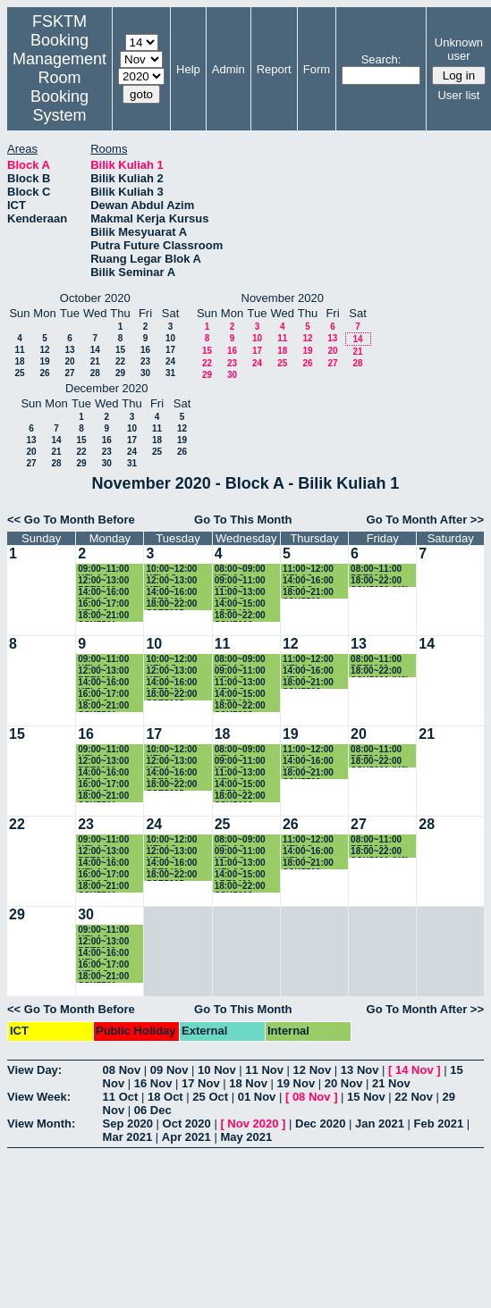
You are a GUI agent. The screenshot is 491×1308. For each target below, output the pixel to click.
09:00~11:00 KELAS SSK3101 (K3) (244, 581)
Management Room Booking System (59, 87)
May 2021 (246, 1137)
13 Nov (360, 1070)
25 (19, 373)
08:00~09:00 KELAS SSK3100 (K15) (246, 569)
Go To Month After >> (425, 519)
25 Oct (210, 1096)
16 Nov (153, 1083)
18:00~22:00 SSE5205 (171, 604)
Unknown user (459, 49)
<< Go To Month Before (71, 519)
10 (170, 338)
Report (274, 69)
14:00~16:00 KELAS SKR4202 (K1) (312, 581)
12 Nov (312, 1070)
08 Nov (122, 1070)
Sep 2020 (128, 1123)
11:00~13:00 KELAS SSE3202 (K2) (243, 593)
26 (44, 373)
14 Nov (414, 1070)
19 (44, 361)
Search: (381, 59)
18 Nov (248, 1083)
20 (69, 361)
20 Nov (344, 1083)
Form (316, 69)
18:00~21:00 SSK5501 (103, 616)
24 (170, 361)
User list (458, 95)
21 (95, 361)
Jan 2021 (379, 1123)
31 (170, 373)
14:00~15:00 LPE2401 (240, 604)
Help (188, 69)
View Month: (41, 1123)
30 (145, 373)
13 (69, 350)
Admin (228, 69)
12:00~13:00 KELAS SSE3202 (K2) (174, 581)
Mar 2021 (128, 1137)
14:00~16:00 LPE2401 (171, 593)
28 (95, 373)
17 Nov (201, 1083)
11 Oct (121, 1096)
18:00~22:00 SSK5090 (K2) (380, 581)
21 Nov (391, 1083)
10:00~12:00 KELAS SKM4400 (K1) (176, 569)
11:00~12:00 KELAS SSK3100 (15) (311, 569)
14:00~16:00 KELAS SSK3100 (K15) (109, 593)
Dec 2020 (320, 1123)
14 (95, 350)
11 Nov (264, 1070)
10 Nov (217, 1070)
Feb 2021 (439, 1123)
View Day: (34, 1070)
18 (19, 361)
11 (19, 350)
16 (145, 350)
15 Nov (366, 1096)
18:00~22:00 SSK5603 (240, 616)
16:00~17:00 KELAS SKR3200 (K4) (107, 604)
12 (44, 350)
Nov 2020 (252, 1123)
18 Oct (165, 1096)
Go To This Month (243, 519)
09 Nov (169, 1070)
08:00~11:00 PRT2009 (376, 569)
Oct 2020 (187, 1123)
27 (69, 373)
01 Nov (257, 1096)
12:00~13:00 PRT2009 (103, 581)
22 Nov (413, 1096)
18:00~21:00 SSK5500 (308, 593)
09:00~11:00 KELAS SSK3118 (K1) (107, 569)
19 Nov (296, 1083)
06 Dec (153, 1110)
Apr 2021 (186, 1137)
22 (120, 361)
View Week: (39, 1096)
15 (120, 350)
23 (145, 361)
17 (170, 350)
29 (120, 373)
